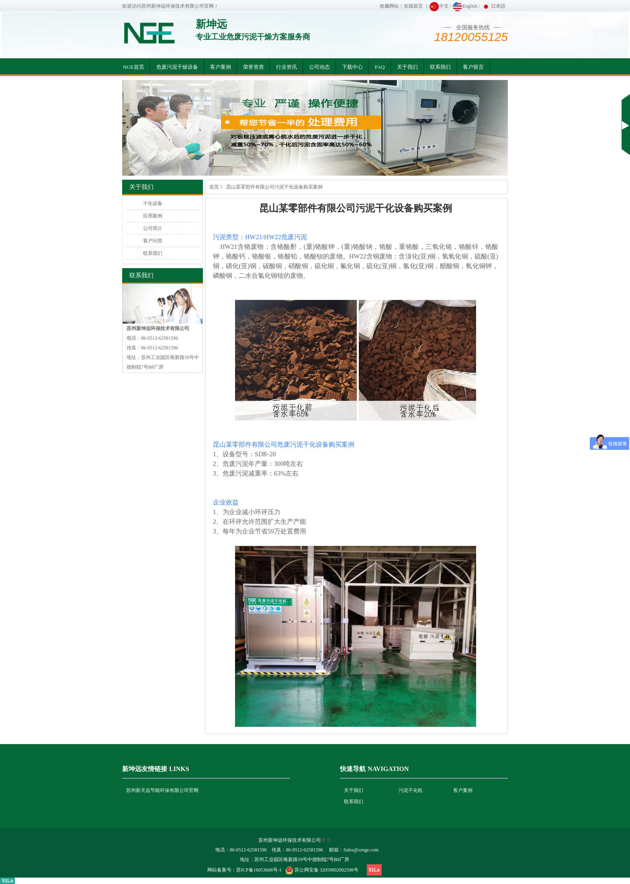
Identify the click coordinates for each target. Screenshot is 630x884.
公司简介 (152, 228)
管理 (326, 840)
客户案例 (220, 67)
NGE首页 (133, 67)
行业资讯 (286, 67)
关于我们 (407, 67)
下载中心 (352, 67)
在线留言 (413, 6)
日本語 (493, 6)
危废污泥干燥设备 (177, 67)
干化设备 (152, 203)
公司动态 (319, 67)
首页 (214, 187)
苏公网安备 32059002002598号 (326, 870)
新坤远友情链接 (144, 768)
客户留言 (473, 67)
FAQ (380, 67)
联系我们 (440, 67)
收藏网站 (389, 6)
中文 (439, 6)
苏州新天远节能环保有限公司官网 (162, 790)
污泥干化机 (411, 790)
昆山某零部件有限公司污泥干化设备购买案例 (274, 187)
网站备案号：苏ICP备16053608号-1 (244, 870)
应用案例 (152, 216)
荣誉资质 (253, 67)
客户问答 (152, 241)
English (464, 6)
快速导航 (353, 768)
